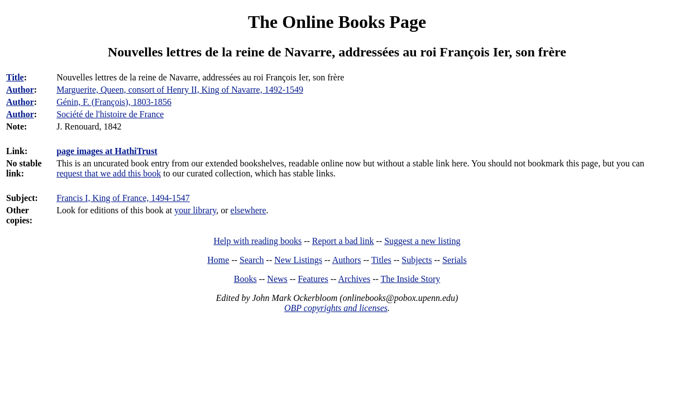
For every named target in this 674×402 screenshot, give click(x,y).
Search (252, 260)
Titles (381, 260)
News (277, 279)
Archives (354, 279)
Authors (346, 260)
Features (313, 279)
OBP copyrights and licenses (336, 308)
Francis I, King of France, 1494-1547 (123, 198)
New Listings (298, 260)
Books (245, 279)
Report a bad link (343, 241)
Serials (454, 260)
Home (218, 260)
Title (15, 77)
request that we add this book (108, 173)
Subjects (416, 260)
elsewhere (248, 210)
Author (20, 89)
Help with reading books (257, 241)
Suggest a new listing (422, 241)
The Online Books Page (337, 22)
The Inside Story (411, 279)
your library (195, 210)
